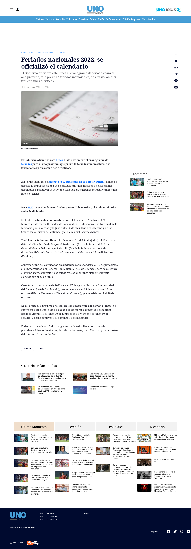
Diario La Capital (47, 513)
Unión (101, 19)
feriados (63, 52)
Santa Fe (60, 19)
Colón (93, 19)
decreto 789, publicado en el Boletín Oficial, (77, 181)
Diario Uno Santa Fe (48, 519)
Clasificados (148, 19)
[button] (11, 10)
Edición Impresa (131, 19)
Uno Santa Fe (27, 52)
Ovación (83, 19)
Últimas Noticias (45, 19)
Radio (86, 513)
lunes (59, 160)
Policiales (71, 19)
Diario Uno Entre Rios (49, 516)
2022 (30, 207)
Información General (46, 52)
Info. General (113, 19)
